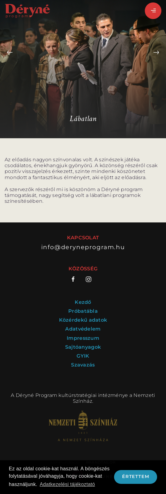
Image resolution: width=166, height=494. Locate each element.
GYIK (83, 356)
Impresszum (83, 338)
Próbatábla (83, 311)
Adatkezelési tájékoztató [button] (67, 484)
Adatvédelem (83, 329)
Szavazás (83, 365)
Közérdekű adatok (83, 320)
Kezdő (83, 302)
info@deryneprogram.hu (83, 247)
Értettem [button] (135, 476)
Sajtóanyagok (83, 347)
